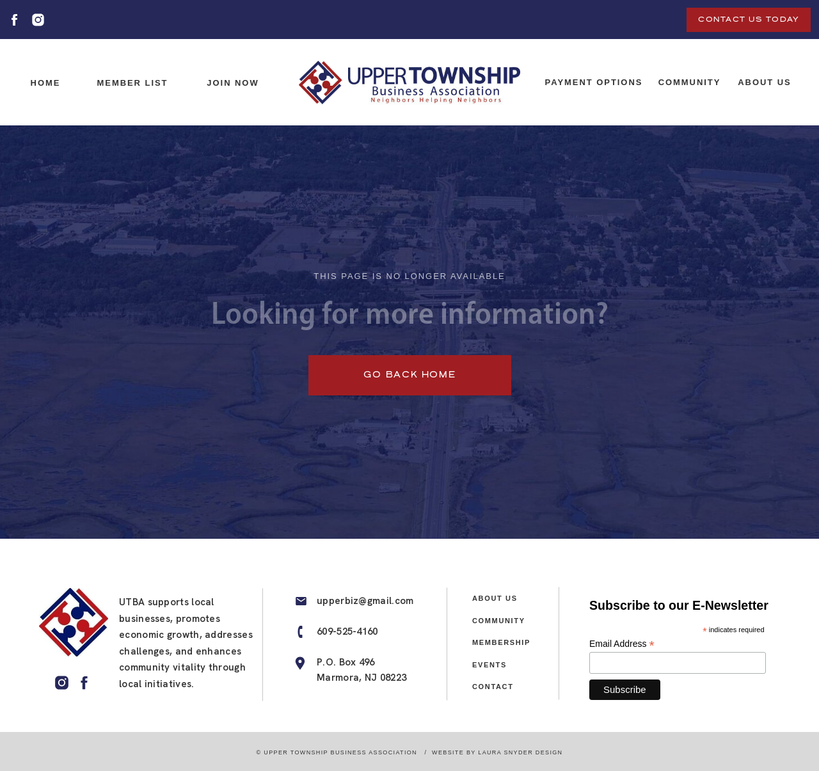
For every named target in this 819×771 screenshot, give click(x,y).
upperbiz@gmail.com (365, 600)
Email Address (622, 644)
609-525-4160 (347, 631)
